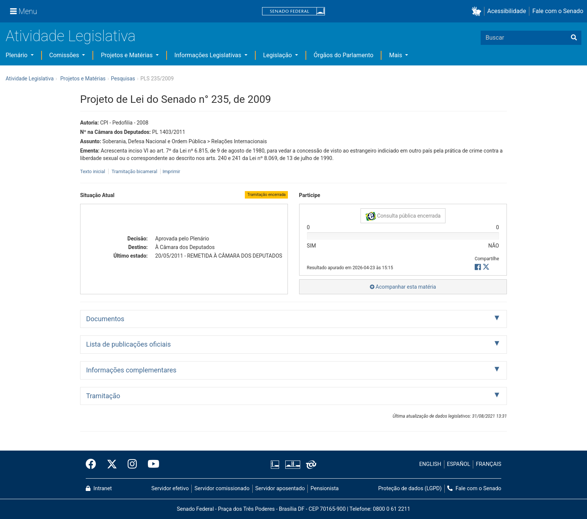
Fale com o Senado (557, 11)
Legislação (278, 55)
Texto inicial (93, 171)
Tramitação (103, 396)
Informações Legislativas (208, 55)
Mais (396, 55)
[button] (478, 11)
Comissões (65, 55)
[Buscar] (573, 37)
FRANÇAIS (488, 464)
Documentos (105, 319)
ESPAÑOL (458, 464)
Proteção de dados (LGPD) (410, 488)
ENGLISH (430, 464)
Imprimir (171, 171)
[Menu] (23, 11)
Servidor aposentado (280, 488)
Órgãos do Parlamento (344, 55)
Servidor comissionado (222, 488)
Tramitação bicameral (134, 171)
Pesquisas (123, 79)
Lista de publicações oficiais (128, 344)
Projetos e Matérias (127, 55)
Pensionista (325, 488)
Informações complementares (131, 370)
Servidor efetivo (170, 488)
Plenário (17, 55)
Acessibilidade (506, 11)
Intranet (99, 488)
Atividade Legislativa (71, 36)
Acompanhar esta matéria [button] (403, 287)
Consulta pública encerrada (403, 216)
